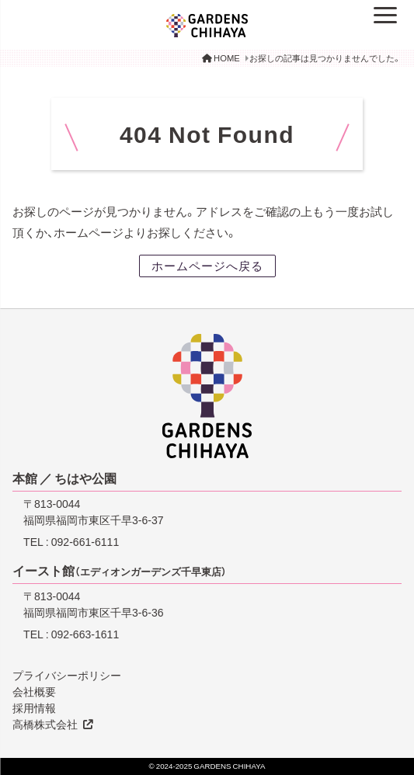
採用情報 (34, 707)
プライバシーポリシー (66, 675)
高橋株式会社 (45, 724)
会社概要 (34, 691)
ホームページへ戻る (207, 265)
